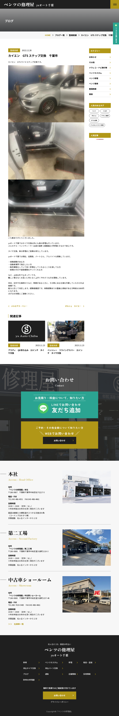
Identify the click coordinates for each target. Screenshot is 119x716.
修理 (70, 662)
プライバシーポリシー (60, 702)
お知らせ (92, 57)
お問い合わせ (59, 440)
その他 (92, 62)
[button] (114, 4)
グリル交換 (94, 120)
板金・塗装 (87, 662)
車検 (91, 94)
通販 (47, 674)
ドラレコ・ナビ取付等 (98, 67)
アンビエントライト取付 (97, 125)
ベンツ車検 (93, 83)
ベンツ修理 (93, 78)
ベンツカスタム (95, 73)
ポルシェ (94, 116)
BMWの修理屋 (29, 679)
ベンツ (94, 111)
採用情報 (87, 674)
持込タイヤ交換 (29, 668)
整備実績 (92, 89)
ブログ (26, 674)
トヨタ (105, 111)
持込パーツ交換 (51, 668)
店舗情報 (72, 674)
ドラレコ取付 (105, 116)
